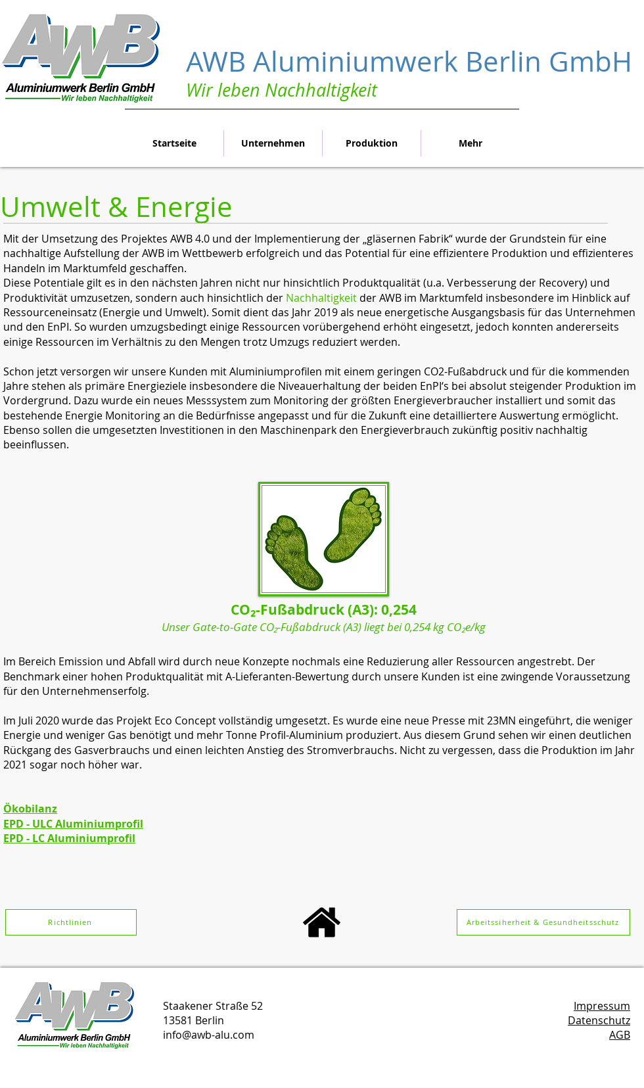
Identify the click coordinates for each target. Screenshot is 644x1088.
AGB (619, 1035)
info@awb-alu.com (208, 1035)
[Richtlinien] (71, 922)
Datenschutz (599, 1020)
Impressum (602, 1006)
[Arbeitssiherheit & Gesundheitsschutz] (543, 922)
